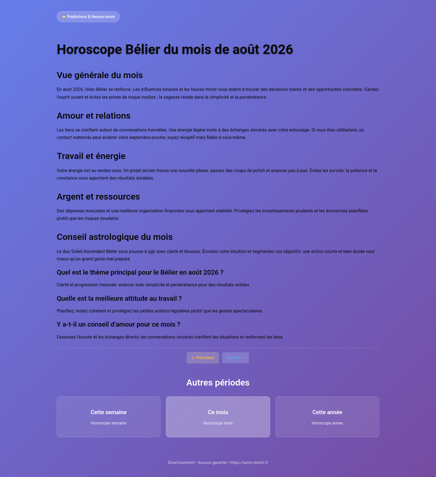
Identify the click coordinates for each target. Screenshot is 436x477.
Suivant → (236, 358)
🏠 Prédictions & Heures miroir (88, 16)
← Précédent (203, 358)
